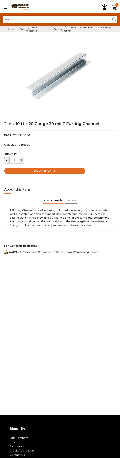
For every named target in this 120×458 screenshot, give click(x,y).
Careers (15, 442)
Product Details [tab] (53, 200)
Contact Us (17, 454)
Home (10, 29)
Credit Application (22, 450)
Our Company (19, 438)
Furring (58, 29)
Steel (23, 29)
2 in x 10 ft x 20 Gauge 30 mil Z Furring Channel (86, 29)
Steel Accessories (32, 29)
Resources (17, 446)
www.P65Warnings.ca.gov (82, 252)
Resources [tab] (71, 200)
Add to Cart (45, 170)
